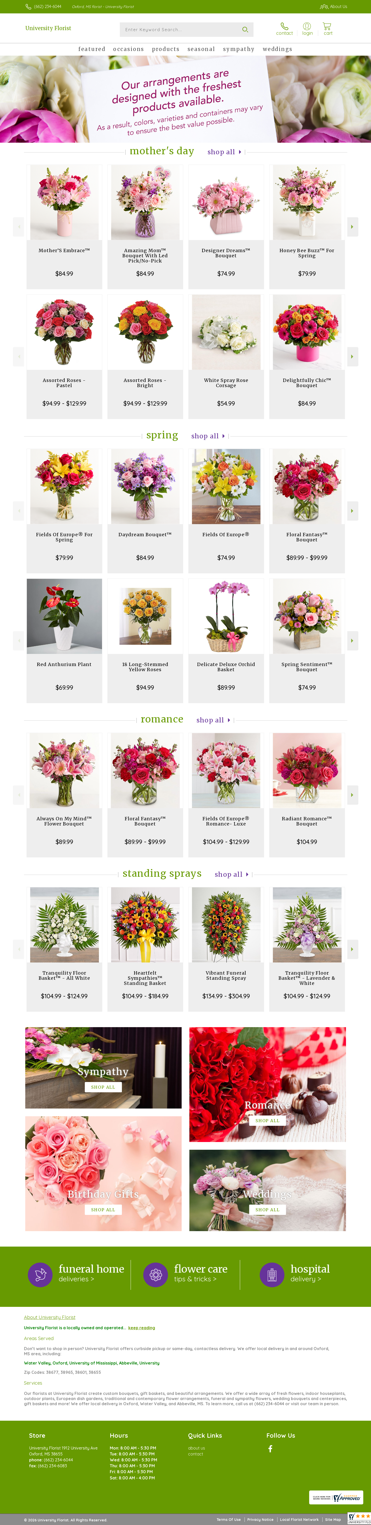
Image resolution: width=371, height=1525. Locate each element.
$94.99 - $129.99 (64, 403)
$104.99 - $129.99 (226, 842)
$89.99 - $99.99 (306, 557)
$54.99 (226, 403)
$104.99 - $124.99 (64, 996)
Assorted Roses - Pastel (64, 382)
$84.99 (64, 273)
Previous (18, 226)
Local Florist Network (299, 1519)
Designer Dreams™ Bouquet (226, 253)
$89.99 (226, 687)
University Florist (48, 28)
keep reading (141, 1327)
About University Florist (49, 1317)
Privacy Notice (260, 1519)
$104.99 (307, 842)
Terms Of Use (229, 1519)
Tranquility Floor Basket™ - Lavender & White (307, 978)
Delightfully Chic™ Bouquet (307, 382)
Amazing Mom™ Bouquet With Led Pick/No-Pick (145, 256)
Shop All (221, 152)
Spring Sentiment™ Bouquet (307, 666)
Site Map (333, 1519)
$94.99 (145, 687)
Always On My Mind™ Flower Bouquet (64, 821)
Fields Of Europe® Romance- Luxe (226, 821)
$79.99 (307, 273)
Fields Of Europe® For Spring (64, 537)
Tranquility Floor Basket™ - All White (64, 975)
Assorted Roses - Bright (145, 382)
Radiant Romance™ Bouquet (307, 821)
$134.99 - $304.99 (226, 996)
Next (352, 226)
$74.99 (226, 273)
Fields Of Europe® (226, 535)
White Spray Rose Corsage (226, 382)
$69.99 (64, 687)
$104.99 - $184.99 (145, 996)
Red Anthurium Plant (64, 664)
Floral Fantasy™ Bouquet (307, 537)
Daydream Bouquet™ (145, 535)
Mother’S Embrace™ (64, 250)
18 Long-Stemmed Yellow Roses (145, 666)
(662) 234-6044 (47, 6)
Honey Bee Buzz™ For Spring (307, 253)
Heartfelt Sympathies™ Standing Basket (145, 978)
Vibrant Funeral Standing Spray (226, 975)
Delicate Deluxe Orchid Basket (226, 666)
